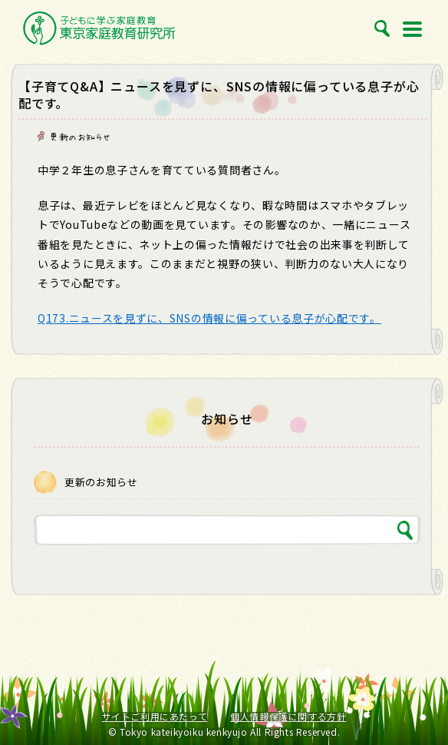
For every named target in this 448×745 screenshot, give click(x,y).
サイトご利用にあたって (155, 716)
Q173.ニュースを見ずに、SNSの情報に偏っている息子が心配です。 (209, 318)
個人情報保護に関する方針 (288, 716)
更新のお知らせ (79, 136)
